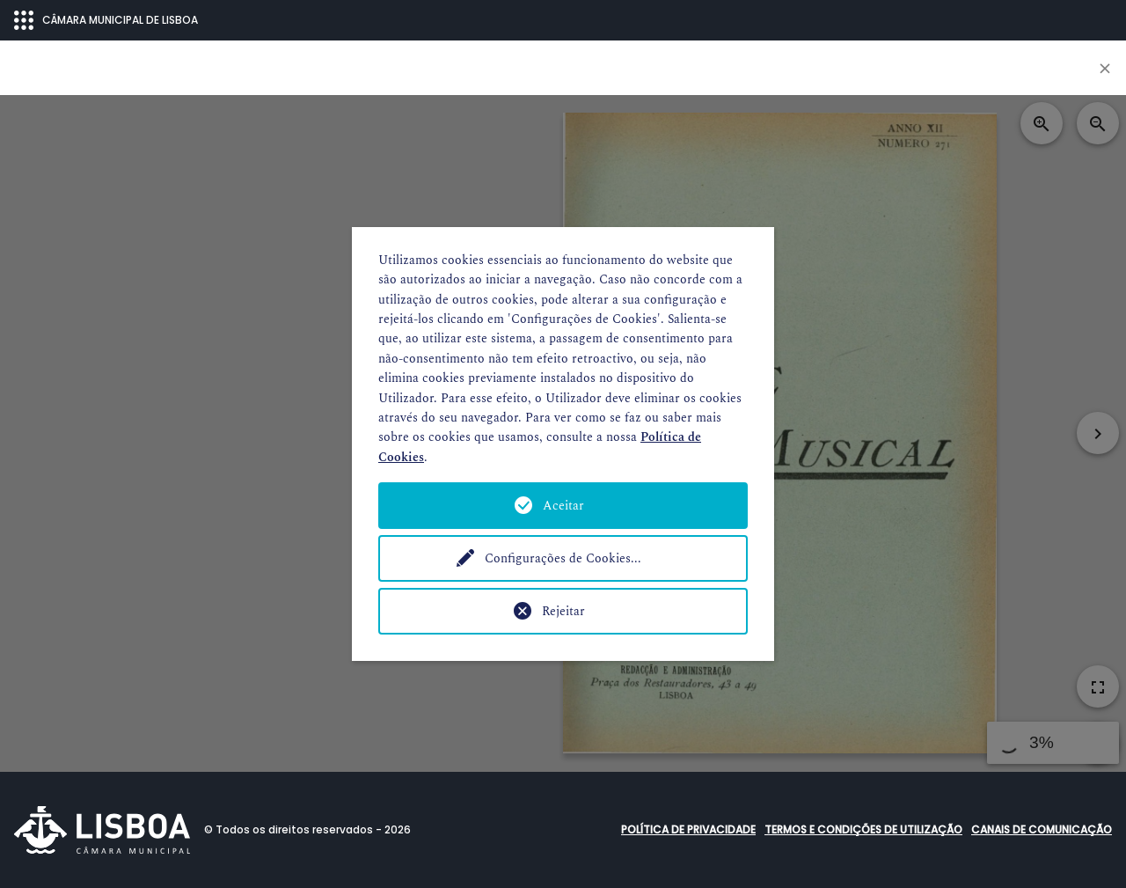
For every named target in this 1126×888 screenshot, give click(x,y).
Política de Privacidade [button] (688, 829)
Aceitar (563, 505)
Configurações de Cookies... (563, 558)
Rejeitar (563, 611)
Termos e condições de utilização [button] (863, 829)
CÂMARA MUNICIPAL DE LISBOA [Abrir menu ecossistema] (106, 20)
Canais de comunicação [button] (1041, 829)
